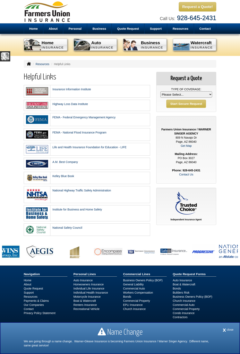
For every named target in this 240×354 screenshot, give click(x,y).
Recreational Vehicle (87, 309)
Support (29, 292)
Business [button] (99, 28)
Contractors (180, 317)
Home (33, 28)
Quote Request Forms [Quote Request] (189, 274)
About (27, 284)
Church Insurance (134, 309)
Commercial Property (136, 300)
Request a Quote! (197, 7)
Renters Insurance (85, 304)
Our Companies (34, 304)
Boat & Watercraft (85, 300)
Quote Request (33, 288)
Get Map (186, 145)
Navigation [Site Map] (32, 274)
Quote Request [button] (128, 28)
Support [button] (156, 28)
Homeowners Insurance (89, 284)
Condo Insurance (184, 313)
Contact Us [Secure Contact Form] (186, 174)
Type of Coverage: (186, 89)
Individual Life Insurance (89, 288)
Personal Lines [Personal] (85, 274)
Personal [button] (75, 28)
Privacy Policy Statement (39, 313)
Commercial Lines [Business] (136, 274)
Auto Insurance (83, 280)
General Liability (133, 284)
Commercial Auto (134, 288)
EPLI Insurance (133, 304)
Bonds (127, 296)
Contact (205, 28)
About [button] (53, 28)
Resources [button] (180, 28)
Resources (42, 64)
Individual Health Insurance (91, 292)
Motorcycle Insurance (87, 296)
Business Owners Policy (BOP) (143, 280)
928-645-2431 (196, 17)
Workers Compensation (138, 292)
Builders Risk (181, 292)
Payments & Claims (36, 300)
